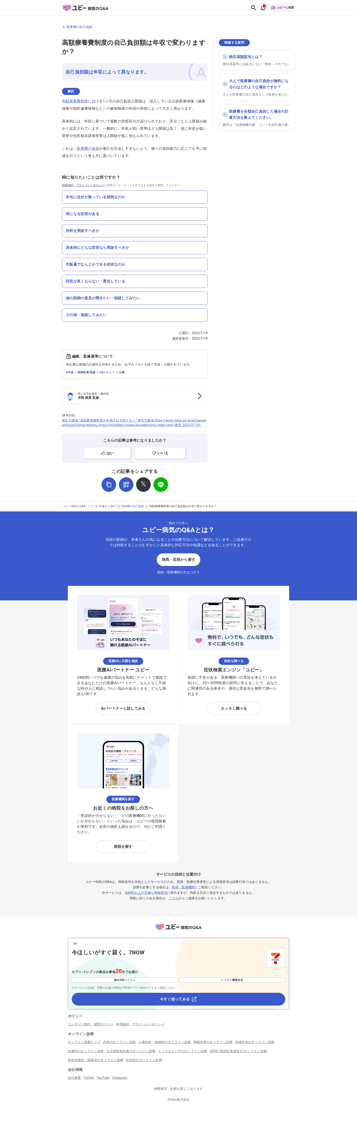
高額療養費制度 (75, 101)
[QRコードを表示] (126, 484)
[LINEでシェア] (160, 484)
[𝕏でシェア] (143, 484)
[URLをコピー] (109, 484)
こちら (173, 898)
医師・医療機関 (183, 887)
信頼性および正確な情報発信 (146, 892)
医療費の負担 (88, 148)
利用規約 (67, 185)
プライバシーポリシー (90, 185)
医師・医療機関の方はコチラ (178, 572)
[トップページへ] (178, 931)
